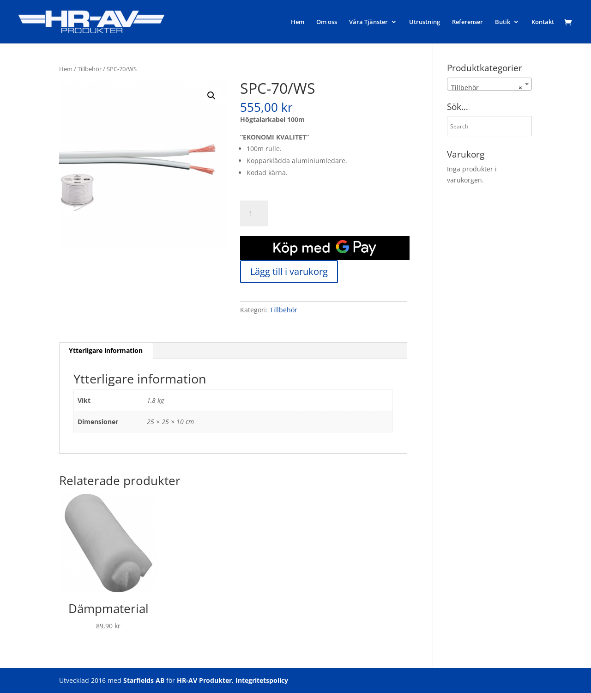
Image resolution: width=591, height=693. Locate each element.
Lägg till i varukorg (289, 271)
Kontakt (542, 22)
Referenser (467, 22)
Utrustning (424, 22)
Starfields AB (143, 680)
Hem (297, 22)
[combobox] (489, 84)
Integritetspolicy (261, 680)
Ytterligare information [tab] (106, 350)
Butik (502, 22)
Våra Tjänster (368, 22)
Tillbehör (90, 69)
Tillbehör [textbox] (486, 87)
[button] (211, 95)
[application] (325, 248)
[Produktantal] (254, 213)
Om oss (326, 22)
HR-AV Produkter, (205, 680)
